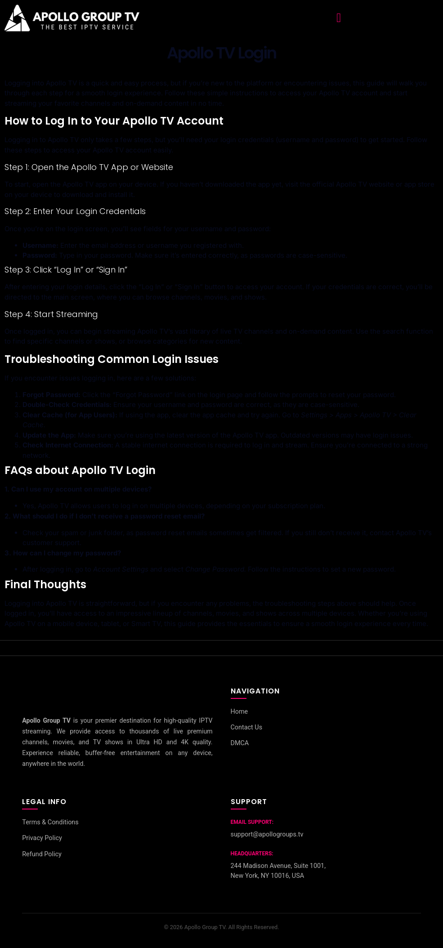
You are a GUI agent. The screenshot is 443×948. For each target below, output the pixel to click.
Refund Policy (42, 854)
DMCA (240, 743)
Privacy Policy (42, 838)
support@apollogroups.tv (267, 834)
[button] (338, 18)
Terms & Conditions (50, 822)
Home (239, 711)
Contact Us (247, 727)
